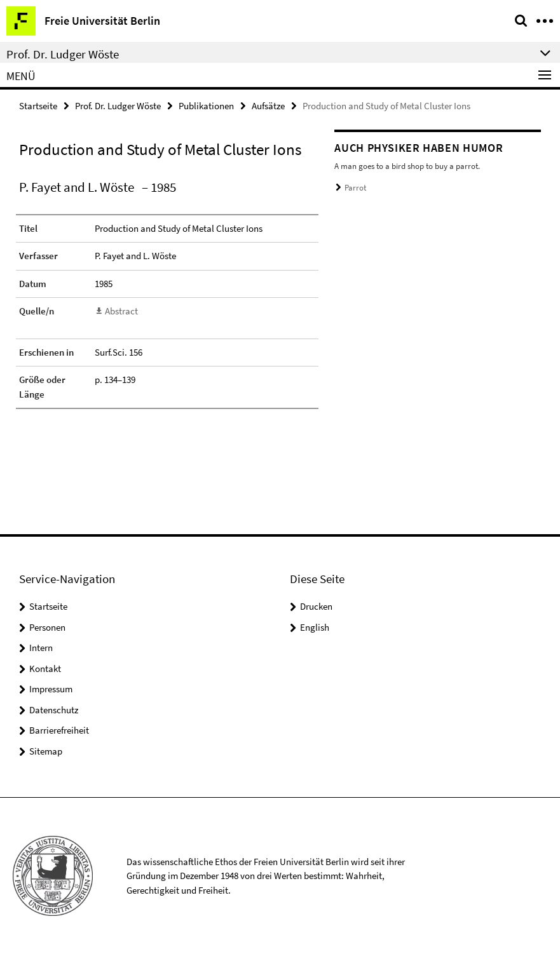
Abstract (121, 311)
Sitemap (45, 751)
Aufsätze (268, 106)
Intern (41, 648)
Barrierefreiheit (59, 730)
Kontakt (45, 668)
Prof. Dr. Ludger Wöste (118, 106)
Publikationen (206, 106)
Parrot (355, 187)
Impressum (50, 689)
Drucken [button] (316, 606)
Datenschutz (53, 710)
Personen (47, 627)
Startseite (38, 106)
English (314, 627)
